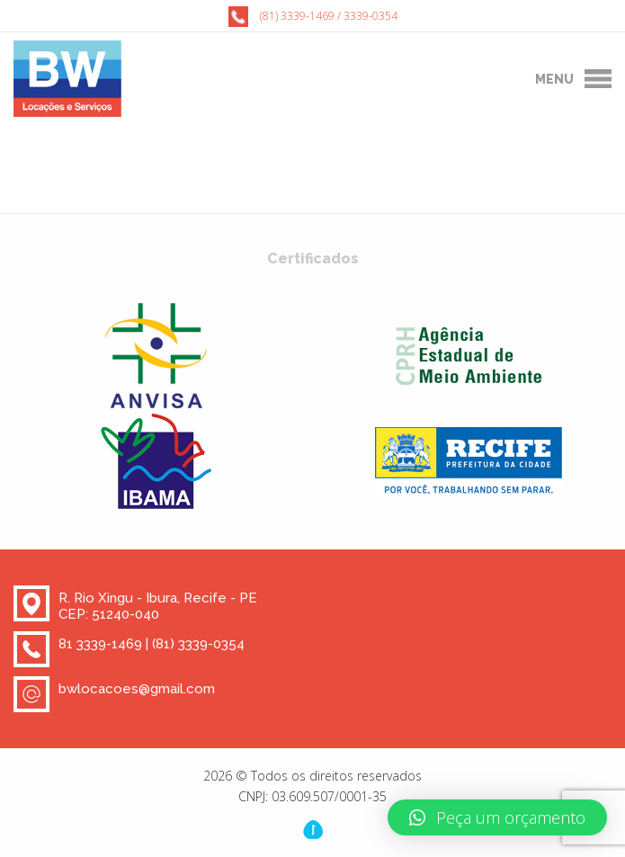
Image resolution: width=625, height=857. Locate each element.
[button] (497, 817)
